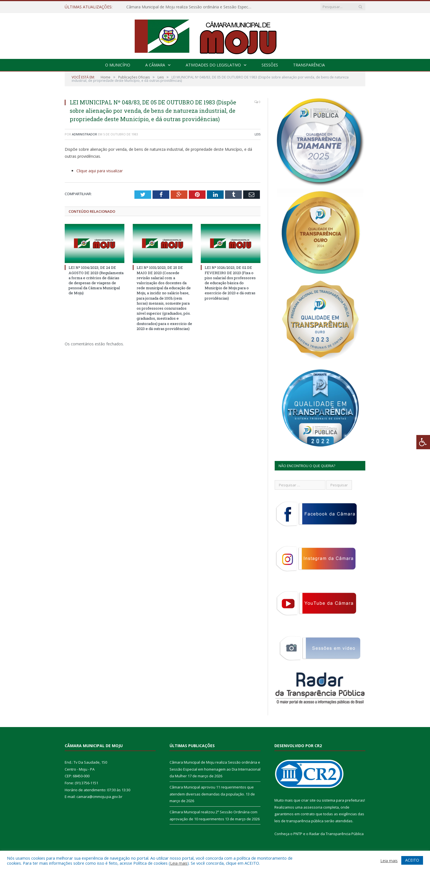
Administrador (84, 134)
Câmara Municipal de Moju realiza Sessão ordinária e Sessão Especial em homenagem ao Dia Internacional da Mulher (190, 6)
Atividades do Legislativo (213, 65)
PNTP (297, 833)
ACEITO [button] (412, 860)
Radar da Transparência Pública (336, 833)
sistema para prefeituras (343, 800)
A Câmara (155, 65)
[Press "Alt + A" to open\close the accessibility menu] (423, 442)
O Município (117, 65)
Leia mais (178, 863)
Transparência (309, 65)
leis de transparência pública (298, 820)
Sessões (270, 65)
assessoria (312, 807)
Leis (257, 134)
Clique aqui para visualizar (99, 170)
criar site (308, 800)
